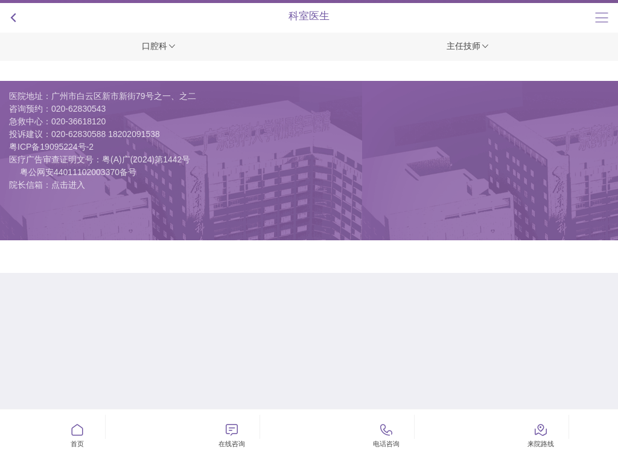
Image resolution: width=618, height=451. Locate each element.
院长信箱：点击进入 (47, 185)
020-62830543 (78, 109)
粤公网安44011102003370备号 (78, 172)
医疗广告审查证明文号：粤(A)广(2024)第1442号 (99, 159)
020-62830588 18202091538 (105, 134)
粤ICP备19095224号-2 (51, 147)
